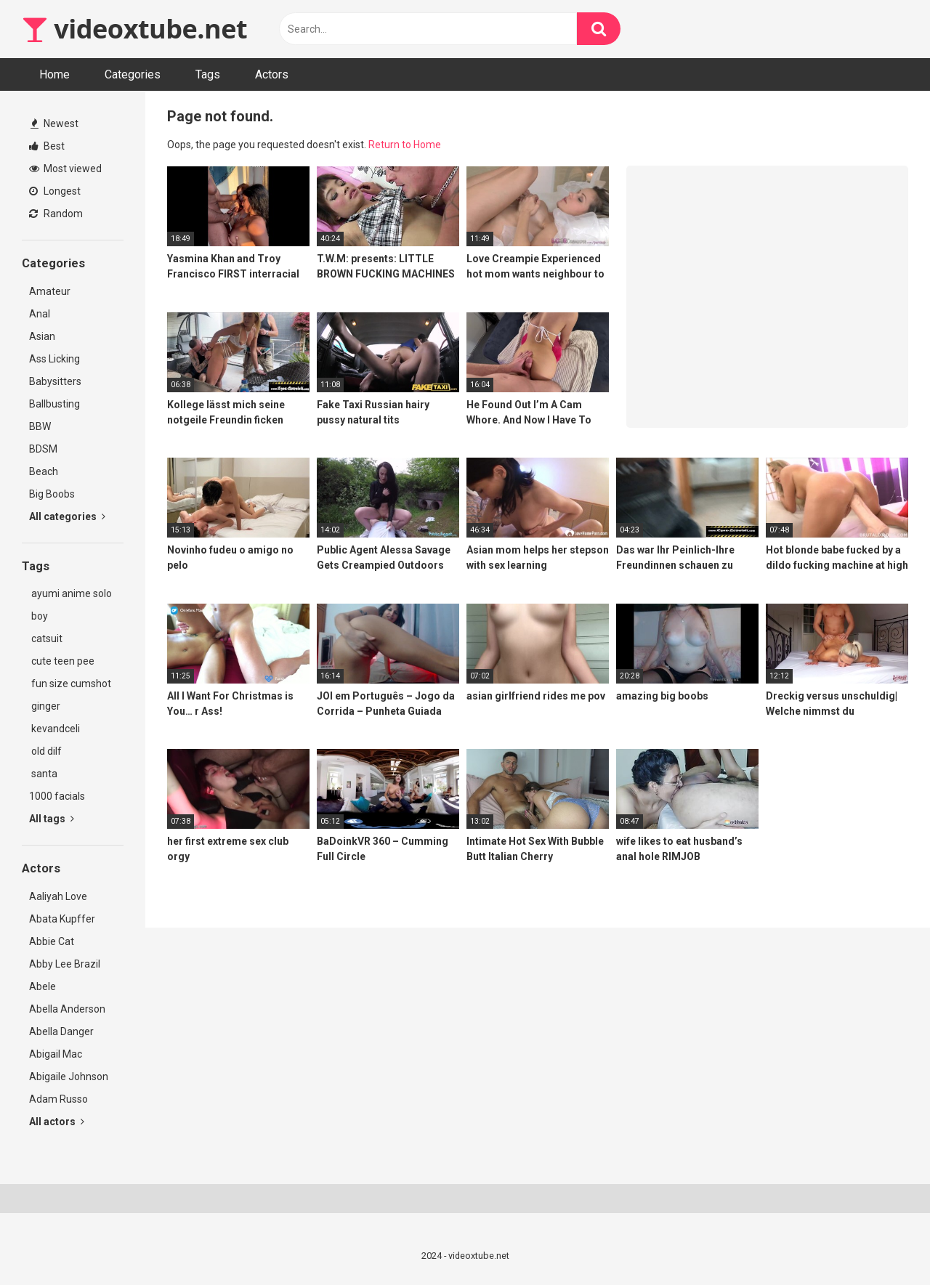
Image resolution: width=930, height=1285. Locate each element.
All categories (67, 516)
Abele (42, 986)
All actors (56, 1121)
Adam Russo (58, 1099)
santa (43, 773)
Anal (39, 314)
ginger (44, 706)
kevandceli (54, 728)
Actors (271, 74)
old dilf (45, 751)
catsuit (45, 638)
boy (38, 616)
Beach (43, 471)
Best (47, 146)
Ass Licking (54, 359)
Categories (133, 74)
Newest (54, 123)
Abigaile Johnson (68, 1076)
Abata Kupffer (62, 919)
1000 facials (57, 796)
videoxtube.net (134, 28)
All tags (51, 818)
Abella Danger (61, 1031)
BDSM (43, 449)
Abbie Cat (51, 941)
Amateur (49, 291)
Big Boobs (52, 494)
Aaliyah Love (58, 896)
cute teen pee (61, 661)
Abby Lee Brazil (64, 964)
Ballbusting (54, 404)
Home (54, 74)
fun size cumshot (70, 683)
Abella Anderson (67, 1009)
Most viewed (65, 168)
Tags (207, 74)
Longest (55, 191)
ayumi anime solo (70, 593)
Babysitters (55, 381)
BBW (40, 426)
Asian (42, 336)
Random (56, 213)
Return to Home (404, 144)
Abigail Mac (55, 1054)
